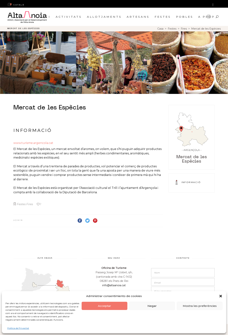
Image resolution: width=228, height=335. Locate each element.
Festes (172, 28)
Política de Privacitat (18, 328)
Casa (160, 28)
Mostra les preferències (200, 306)
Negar (152, 306)
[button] (221, 296)
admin (18, 220)
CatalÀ (15, 5)
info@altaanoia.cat (114, 285)
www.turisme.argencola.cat (33, 143)
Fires (184, 28)
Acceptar (104, 306)
